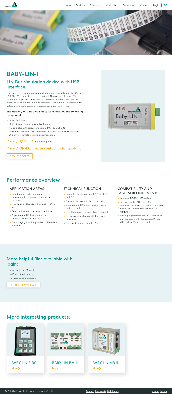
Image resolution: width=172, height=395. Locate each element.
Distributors (113, 391)
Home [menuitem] (67, 5)
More (16, 369)
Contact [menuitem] (144, 5)
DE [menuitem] (165, 5)
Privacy (163, 391)
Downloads (100, 391)
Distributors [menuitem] (129, 5)
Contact (90, 391)
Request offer (20, 156)
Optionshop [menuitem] (112, 5)
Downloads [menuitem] (95, 5)
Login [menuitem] (156, 5)
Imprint (155, 391)
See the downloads (24, 285)
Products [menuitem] (80, 5)
